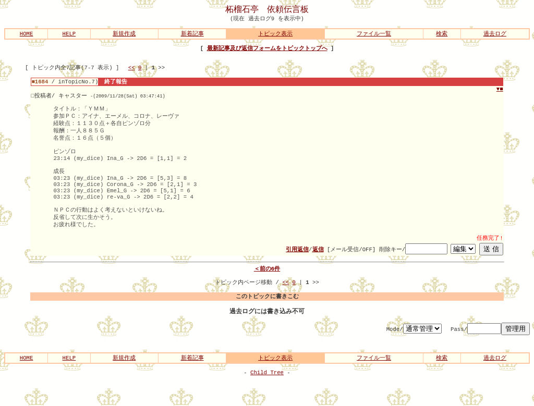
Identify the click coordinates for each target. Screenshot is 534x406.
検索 (441, 34)
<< (131, 70)
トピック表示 (275, 34)
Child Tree (267, 398)
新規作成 (124, 34)
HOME (26, 34)
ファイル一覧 (374, 34)
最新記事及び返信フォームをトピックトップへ (267, 49)
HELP (69, 34)
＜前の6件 (267, 288)
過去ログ (494, 34)
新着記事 (192, 34)
